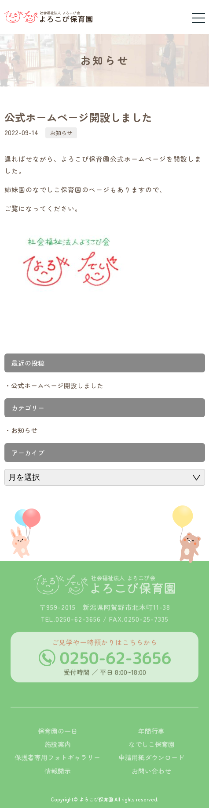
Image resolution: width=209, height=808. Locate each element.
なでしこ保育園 (151, 754)
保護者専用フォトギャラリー (57, 767)
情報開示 (57, 780)
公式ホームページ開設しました (57, 385)
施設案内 (57, 754)
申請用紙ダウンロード (151, 767)
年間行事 (151, 740)
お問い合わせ (151, 780)
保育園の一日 (57, 740)
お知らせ (61, 133)
